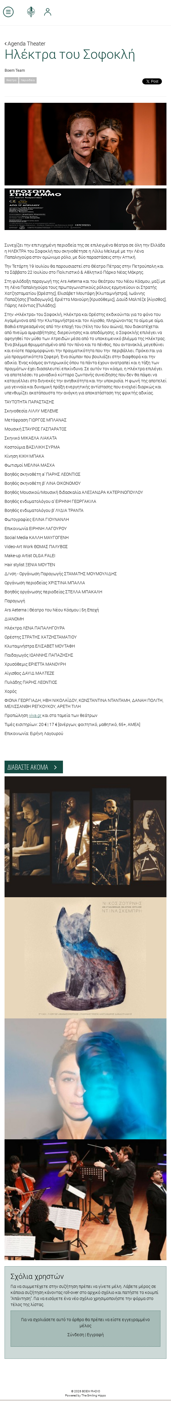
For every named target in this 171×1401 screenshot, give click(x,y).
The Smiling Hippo (93, 1395)
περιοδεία (28, 80)
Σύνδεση (75, 1334)
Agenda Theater (25, 43)
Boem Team (15, 70)
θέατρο (11, 80)
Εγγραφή (95, 1334)
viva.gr (35, 715)
